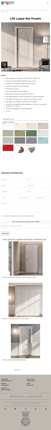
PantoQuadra (28, 10)
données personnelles (27, 216)
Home (2, 10)
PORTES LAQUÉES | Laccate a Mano (14, 10)
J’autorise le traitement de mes (17, 216)
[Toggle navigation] (48, 2)
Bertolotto (17, 370)
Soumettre (5, 233)
